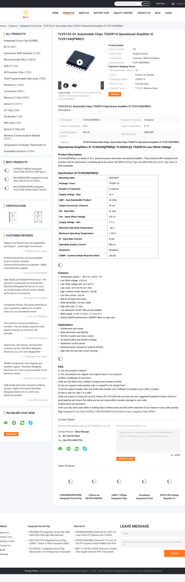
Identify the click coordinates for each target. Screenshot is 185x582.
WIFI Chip (9, 122)
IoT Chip (8, 110)
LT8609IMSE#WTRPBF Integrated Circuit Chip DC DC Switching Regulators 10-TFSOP (71, 497)
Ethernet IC (10, 84)
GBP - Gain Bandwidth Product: (75, 200)
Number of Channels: (70, 189)
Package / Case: (67, 183)
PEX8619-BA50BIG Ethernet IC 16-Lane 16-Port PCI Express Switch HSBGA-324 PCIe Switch (96, 542)
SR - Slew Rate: (67, 211)
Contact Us (143, 13)
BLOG (157, 13)
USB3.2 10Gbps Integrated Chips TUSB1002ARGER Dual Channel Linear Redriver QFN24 (119, 497)
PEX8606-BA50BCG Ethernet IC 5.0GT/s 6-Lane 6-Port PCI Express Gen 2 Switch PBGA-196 (96, 534)
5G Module (10, 116)
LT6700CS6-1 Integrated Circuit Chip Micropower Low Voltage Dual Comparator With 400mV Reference (49, 550)
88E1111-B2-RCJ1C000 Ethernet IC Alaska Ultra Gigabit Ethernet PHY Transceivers (96, 550)
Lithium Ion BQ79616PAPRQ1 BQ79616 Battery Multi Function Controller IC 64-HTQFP (94, 497)
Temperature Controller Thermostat (23, 145)
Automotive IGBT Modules (18, 53)
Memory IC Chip (12, 97)
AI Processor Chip (13, 72)
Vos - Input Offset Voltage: (72, 216)
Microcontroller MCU (15, 59)
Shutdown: (64, 250)
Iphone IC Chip (12, 129)
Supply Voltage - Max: (70, 194)
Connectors (10, 91)
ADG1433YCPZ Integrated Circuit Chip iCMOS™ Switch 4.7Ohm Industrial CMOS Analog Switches (49, 542)
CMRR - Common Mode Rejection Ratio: (79, 255)
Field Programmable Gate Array (21, 78)
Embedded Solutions (15, 151)
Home (55, 13)
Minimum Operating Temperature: (76, 228)
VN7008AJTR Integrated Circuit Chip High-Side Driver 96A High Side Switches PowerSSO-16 (49, 534)
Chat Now (160, 3)
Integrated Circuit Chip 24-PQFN (78, 411)
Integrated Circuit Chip (30, 26)
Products (68, 13)
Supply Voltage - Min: (70, 222)
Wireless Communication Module (22, 135)
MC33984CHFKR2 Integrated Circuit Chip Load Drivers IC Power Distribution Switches (30, 181)
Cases (168, 13)
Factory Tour (101, 13)
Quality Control (123, 13)
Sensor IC (9, 103)
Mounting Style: (67, 178)
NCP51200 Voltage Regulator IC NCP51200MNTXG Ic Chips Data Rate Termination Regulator (169, 497)
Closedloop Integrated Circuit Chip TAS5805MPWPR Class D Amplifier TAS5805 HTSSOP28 (144, 497)
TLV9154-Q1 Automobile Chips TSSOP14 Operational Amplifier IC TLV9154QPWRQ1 (79, 95)
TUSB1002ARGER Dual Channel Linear (113, 411)
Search (146, 4)
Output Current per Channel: (73, 205)
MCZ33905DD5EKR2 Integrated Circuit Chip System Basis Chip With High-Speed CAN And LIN (30, 190)
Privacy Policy (31, 571)
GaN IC (8, 66)
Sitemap (4, 554)
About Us (84, 13)
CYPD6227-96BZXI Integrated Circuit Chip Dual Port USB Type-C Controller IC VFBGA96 (29, 172)
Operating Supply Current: (72, 244)
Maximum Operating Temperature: (76, 233)
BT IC (7, 47)
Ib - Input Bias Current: (70, 239)
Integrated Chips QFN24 (143, 411)
